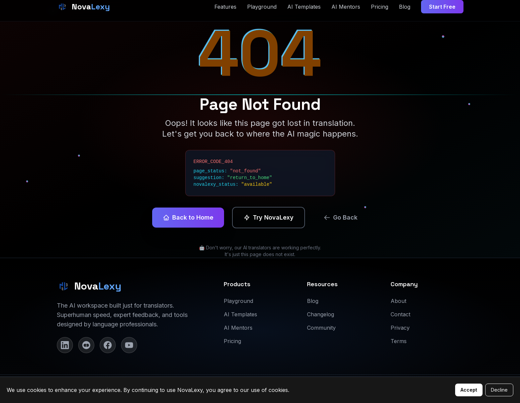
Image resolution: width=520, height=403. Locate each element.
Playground (238, 301)
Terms (399, 341)
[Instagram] (86, 345)
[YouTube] (129, 345)
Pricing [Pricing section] (379, 6)
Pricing (232, 341)
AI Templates (240, 314)
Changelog (320, 314)
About (398, 301)
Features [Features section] (225, 6)
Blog (312, 301)
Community (321, 327)
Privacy (400, 327)
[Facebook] (108, 345)
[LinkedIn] (65, 345)
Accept (468, 390)
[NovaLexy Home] (83, 6)
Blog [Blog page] (404, 6)
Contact (400, 314)
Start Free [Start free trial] (442, 6)
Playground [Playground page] (262, 6)
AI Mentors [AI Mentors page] (345, 6)
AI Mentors (238, 327)
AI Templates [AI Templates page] (304, 6)
